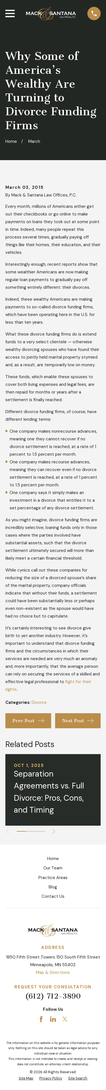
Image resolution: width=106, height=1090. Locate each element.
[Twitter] (65, 1019)
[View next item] (53, 831)
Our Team (52, 868)
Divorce (39, 702)
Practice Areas (53, 877)
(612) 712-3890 (53, 996)
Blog (53, 887)
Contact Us (53, 896)
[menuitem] (26, 1078)
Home (53, 858)
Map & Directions (53, 972)
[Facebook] (41, 1019)
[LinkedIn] (53, 1019)
